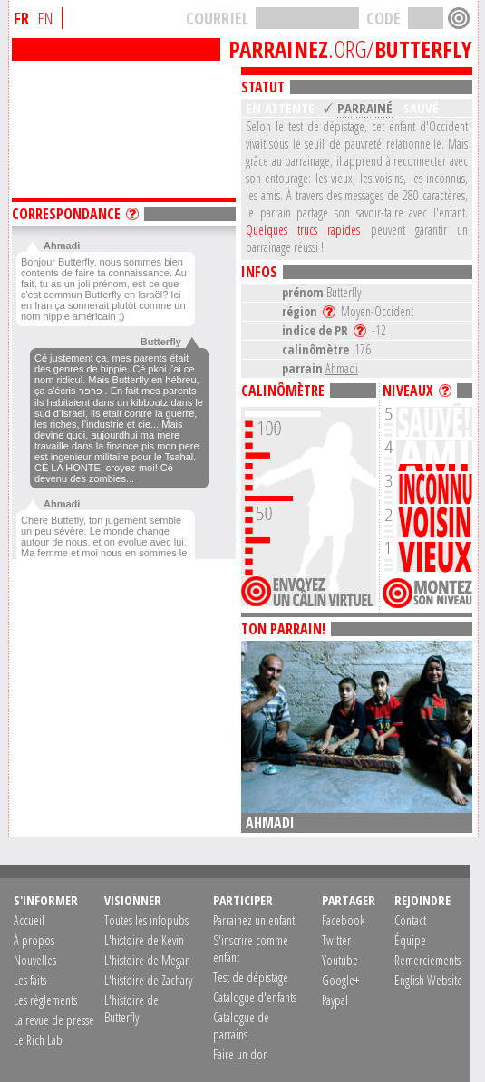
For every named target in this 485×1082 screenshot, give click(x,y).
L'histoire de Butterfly (131, 1008)
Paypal (335, 1000)
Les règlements (45, 1000)
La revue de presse (54, 1020)
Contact (410, 920)
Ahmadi (341, 368)
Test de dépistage (250, 977)
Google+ (340, 980)
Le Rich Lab (38, 1039)
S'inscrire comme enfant (250, 949)
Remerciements (427, 960)
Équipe (410, 940)
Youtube (340, 960)
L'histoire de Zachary (148, 980)
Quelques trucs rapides (303, 229)
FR (21, 18)
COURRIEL (217, 18)
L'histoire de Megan (147, 960)
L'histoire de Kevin (144, 940)
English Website (428, 980)
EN (45, 18)
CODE (383, 18)
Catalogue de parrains (241, 1026)
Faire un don (240, 1054)
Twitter (336, 940)
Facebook (343, 920)
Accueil (29, 920)
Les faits (30, 980)
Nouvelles (35, 960)
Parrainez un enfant (254, 920)
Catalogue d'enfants (254, 997)
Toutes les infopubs (146, 920)
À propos (34, 940)
